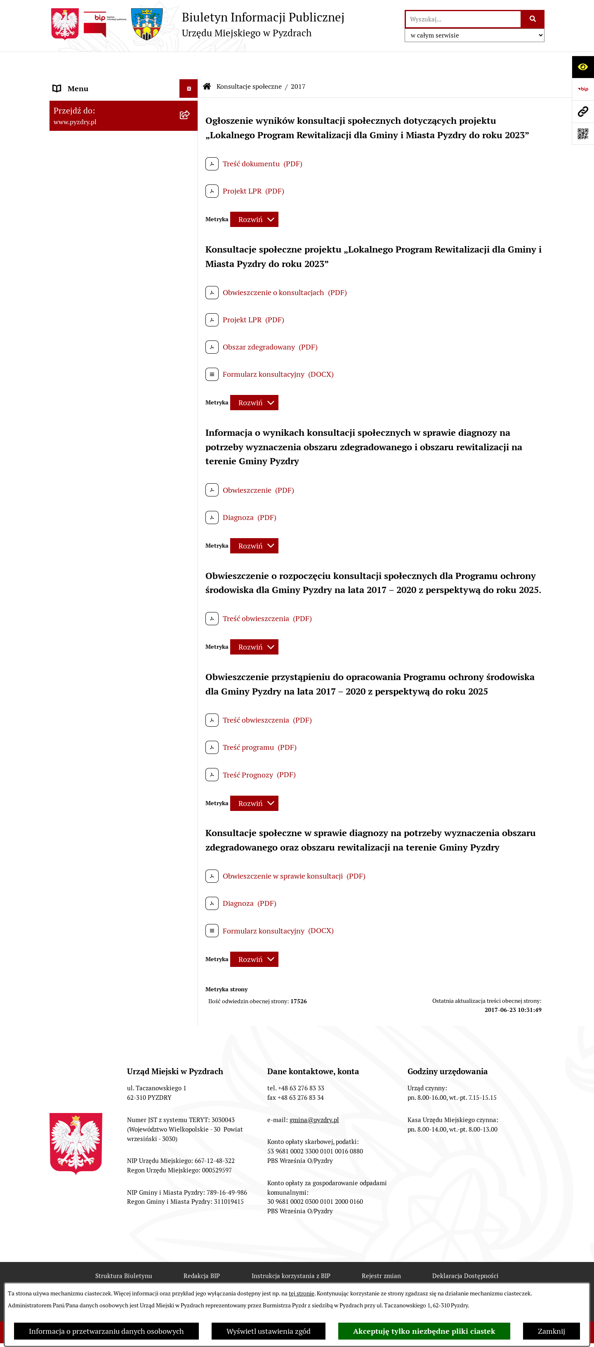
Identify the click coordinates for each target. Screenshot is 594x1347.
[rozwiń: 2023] (190, 449)
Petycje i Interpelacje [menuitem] (87, 260)
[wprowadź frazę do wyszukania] (463, 19)
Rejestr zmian (381, 1251)
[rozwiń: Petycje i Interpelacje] (190, 261)
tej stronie (301, 1293)
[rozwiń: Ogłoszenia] (190, 242)
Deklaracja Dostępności (465, 1251)
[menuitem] (124, 377)
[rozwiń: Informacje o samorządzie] (190, 82)
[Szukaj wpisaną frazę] (533, 19)
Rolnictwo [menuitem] (69, 335)
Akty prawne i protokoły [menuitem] (92, 101)
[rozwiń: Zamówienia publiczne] (190, 186)
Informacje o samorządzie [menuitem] (95, 82)
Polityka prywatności (333, 1281)
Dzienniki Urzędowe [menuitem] (86, 279)
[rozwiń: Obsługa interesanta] (190, 149)
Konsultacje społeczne (249, 61)
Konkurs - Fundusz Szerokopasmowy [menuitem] (113, 706)
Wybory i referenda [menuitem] (84, 297)
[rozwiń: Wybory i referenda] (190, 298)
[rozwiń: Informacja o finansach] (190, 205)
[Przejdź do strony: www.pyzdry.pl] (583, 111)
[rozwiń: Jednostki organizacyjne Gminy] (190, 223)
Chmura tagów (251, 1281)
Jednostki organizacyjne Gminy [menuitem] (104, 223)
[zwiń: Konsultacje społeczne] (190, 353)
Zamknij (551, 1331)
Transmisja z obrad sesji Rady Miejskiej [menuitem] (101, 125)
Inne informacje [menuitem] (79, 688)
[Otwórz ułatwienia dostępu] (583, 67)
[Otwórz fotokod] (583, 134)
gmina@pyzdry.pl (314, 1095)
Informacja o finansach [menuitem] (91, 205)
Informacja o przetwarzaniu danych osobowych (106, 1331)
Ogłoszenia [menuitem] (71, 242)
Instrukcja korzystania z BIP (291, 1251)
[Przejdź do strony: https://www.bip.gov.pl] (583, 89)
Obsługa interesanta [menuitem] (86, 149)
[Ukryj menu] (188, 63)
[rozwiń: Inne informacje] (190, 688)
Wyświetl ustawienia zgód (268, 1331)
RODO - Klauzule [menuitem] (80, 168)
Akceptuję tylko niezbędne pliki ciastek (424, 1331)
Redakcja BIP (202, 1251)
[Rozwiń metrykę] (254, 194)
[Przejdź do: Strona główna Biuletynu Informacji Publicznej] (207, 62)
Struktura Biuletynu (123, 1251)
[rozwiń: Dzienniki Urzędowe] (190, 279)
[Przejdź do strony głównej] (197, 24)
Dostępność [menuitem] (72, 316)
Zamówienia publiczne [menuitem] (90, 186)
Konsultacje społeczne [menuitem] (89, 353)
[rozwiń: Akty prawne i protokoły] (190, 101)
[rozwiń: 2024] (190, 425)
